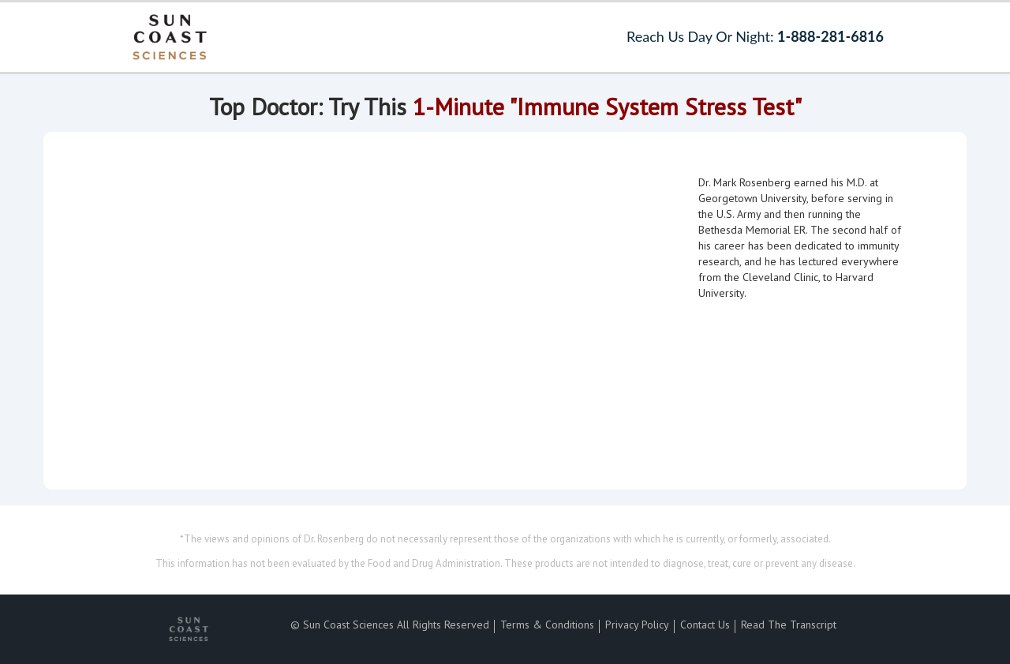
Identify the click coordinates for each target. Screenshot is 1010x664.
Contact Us (705, 624)
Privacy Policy (637, 624)
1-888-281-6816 (830, 36)
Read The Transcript (788, 624)
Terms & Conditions (547, 624)
